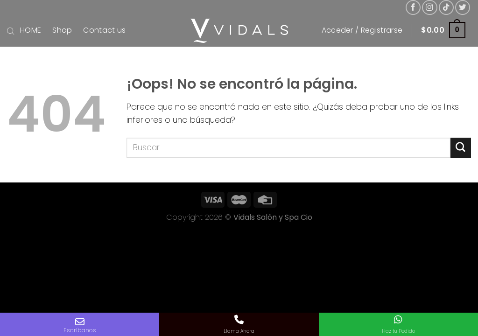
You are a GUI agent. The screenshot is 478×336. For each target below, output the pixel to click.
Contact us (104, 30)
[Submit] (460, 148)
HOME (30, 30)
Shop (62, 30)
